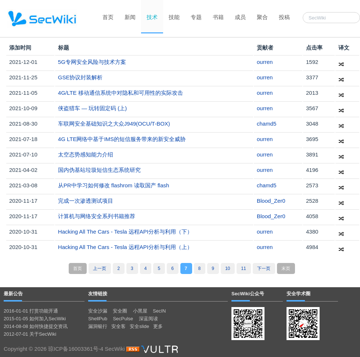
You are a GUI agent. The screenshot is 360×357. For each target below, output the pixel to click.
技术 (152, 17)
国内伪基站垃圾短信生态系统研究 (99, 170)
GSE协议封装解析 (80, 77)
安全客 (118, 326)
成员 (240, 17)
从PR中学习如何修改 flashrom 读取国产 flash (113, 185)
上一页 (99, 268)
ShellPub (97, 318)
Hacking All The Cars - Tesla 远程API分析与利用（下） (125, 231)
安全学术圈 (298, 293)
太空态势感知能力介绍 (85, 154)
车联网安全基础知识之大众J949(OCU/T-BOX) (114, 123)
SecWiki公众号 (247, 293)
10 (227, 268)
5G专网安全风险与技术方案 (92, 62)
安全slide (139, 326)
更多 (158, 326)
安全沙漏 (97, 311)
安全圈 (120, 311)
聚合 (262, 17)
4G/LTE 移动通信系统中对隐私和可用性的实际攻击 (120, 93)
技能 (174, 17)
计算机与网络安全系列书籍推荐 (96, 216)
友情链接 (97, 293)
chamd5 (266, 123)
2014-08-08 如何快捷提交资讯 (36, 326)
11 (243, 268)
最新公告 (13, 293)
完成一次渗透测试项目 (85, 201)
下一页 (263, 268)
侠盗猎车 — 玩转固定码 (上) (92, 108)
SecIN (159, 311)
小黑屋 (140, 311)
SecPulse (123, 318)
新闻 (130, 17)
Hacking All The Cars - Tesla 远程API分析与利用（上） (125, 247)
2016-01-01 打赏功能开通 (31, 311)
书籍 (218, 17)
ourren (265, 62)
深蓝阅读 (148, 318)
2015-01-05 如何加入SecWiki (35, 318)
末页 (285, 268)
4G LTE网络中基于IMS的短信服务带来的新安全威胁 (122, 139)
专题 (196, 17)
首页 (108, 17)
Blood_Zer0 (271, 201)
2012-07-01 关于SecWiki (30, 334)
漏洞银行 (97, 326)
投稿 (284, 17)
